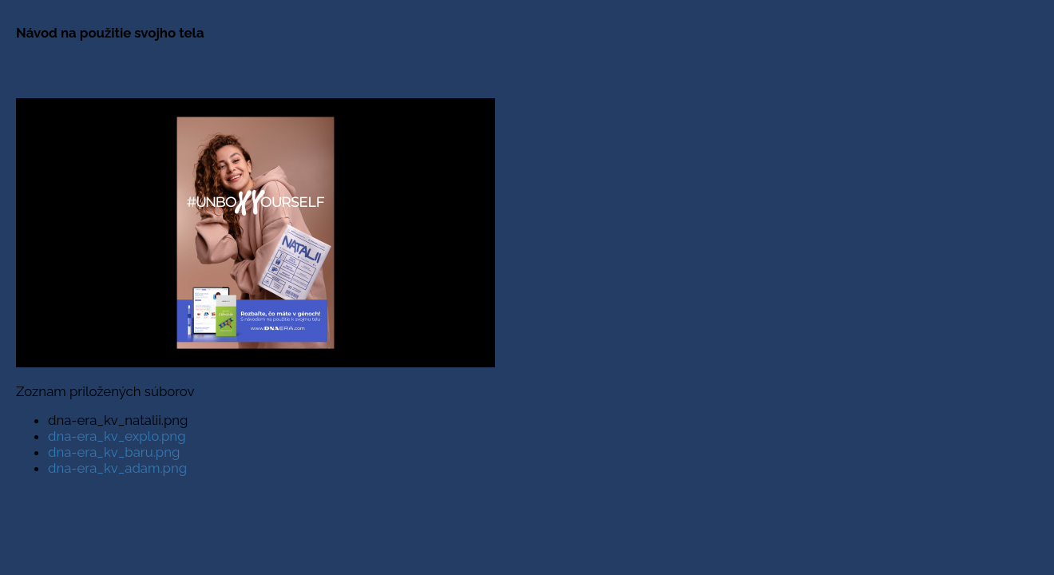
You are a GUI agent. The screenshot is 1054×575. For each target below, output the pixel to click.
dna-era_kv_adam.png (117, 468)
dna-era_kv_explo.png (117, 436)
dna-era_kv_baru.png (114, 452)
